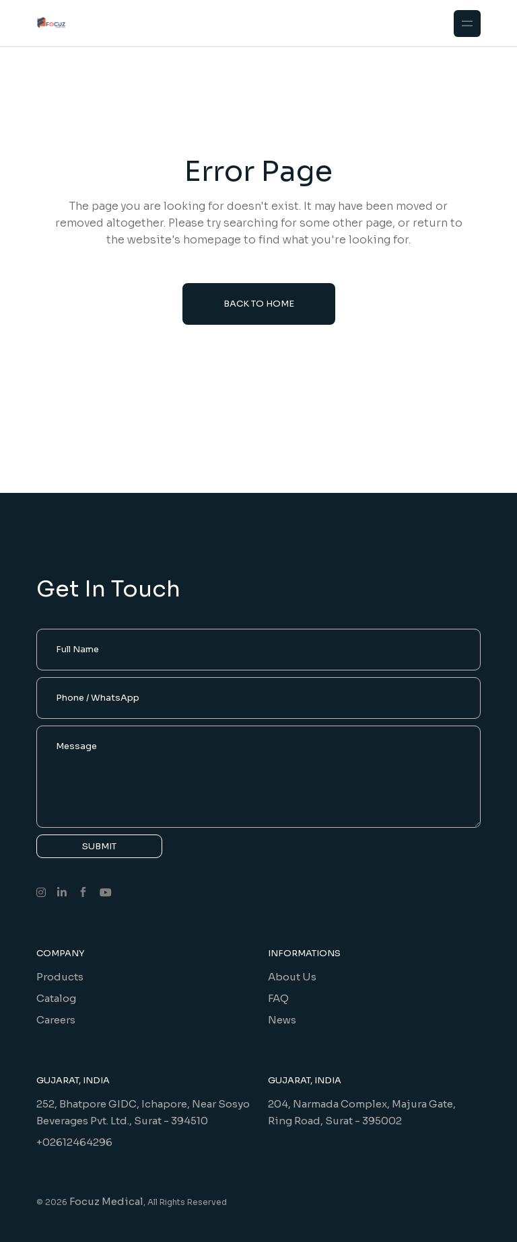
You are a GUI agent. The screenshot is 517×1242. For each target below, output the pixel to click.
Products (59, 976)
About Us (292, 976)
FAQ (278, 998)
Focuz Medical (106, 1201)
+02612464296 (74, 1142)
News (282, 1019)
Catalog (56, 998)
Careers (55, 1019)
